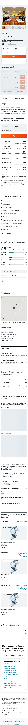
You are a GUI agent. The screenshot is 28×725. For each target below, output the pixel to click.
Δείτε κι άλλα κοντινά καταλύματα (22, 522)
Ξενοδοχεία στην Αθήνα (9, 668)
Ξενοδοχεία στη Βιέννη (9, 666)
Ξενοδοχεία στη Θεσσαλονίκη (11, 674)
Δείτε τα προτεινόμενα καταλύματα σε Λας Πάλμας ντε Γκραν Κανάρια (21, 588)
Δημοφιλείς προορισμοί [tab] (9, 655)
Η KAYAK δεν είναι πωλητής (14, 708)
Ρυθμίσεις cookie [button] (5, 188)
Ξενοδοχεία (10, 721)
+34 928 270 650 (6, 42)
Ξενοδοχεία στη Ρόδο (9, 676)
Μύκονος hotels (7, 687)
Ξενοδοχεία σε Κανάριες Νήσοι (19, 722)
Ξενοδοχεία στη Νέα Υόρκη (10, 681)
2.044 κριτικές (12, 44)
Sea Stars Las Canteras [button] (7, 541)
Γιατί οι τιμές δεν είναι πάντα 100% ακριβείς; (14, 713)
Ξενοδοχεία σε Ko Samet (10, 672)
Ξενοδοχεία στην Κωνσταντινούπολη (13, 685)
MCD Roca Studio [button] (5, 574)
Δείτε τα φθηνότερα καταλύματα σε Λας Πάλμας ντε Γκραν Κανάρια (22, 554)
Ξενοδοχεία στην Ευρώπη (20, 721)
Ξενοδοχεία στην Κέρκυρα (10, 683)
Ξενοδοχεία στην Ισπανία (6, 722)
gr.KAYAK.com (4, 721)
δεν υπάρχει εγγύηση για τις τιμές (9, 703)
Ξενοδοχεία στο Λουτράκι (10, 670)
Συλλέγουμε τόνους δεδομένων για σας (14, 711)
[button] (2, 2)
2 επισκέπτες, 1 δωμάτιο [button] (10, 53)
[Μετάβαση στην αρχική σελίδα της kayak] (9, 2)
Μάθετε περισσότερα (7, 178)
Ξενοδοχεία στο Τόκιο (9, 679)
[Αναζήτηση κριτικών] (15, 271)
